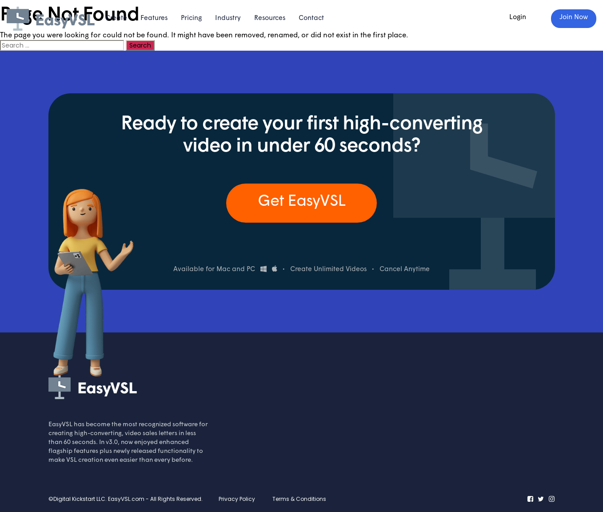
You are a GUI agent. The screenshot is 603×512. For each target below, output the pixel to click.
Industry (228, 18)
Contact (311, 18)
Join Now (573, 17)
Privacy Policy (237, 499)
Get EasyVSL (301, 202)
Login (517, 17)
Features (154, 18)
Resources (269, 18)
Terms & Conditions (299, 499)
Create (116, 18)
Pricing (191, 18)
